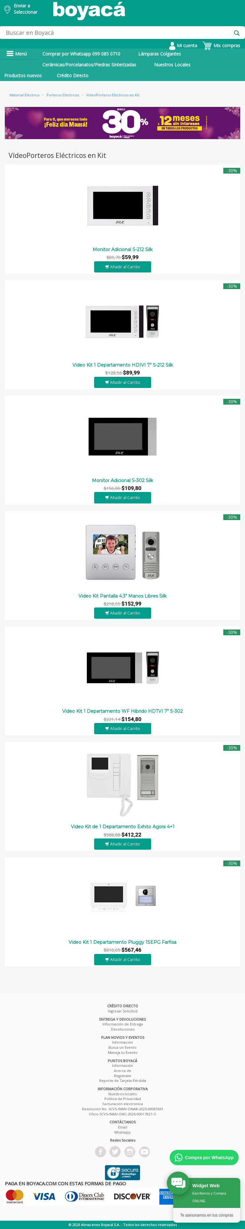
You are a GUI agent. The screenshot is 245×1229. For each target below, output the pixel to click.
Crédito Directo (72, 75)
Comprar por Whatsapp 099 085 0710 (81, 54)
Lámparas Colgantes (159, 54)
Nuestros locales (122, 1093)
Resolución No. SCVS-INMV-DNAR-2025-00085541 (122, 1108)
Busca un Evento (122, 1047)
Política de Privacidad (122, 1098)
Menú (16, 54)
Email (122, 1127)
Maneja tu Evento (122, 1052)
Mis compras (221, 45)
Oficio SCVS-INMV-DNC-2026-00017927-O (122, 1114)
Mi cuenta (183, 45)
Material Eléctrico (25, 95)
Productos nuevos (23, 75)
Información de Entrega (122, 1024)
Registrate (122, 1075)
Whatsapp (122, 1132)
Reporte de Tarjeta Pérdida (122, 1080)
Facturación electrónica (122, 1103)
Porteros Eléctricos (63, 95)
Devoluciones (122, 1029)
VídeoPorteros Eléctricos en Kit (112, 95)
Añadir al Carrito (122, 267)
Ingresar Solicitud (122, 1011)
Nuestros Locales (172, 65)
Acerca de (122, 1070)
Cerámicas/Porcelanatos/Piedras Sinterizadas (89, 65)
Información (122, 1042)
